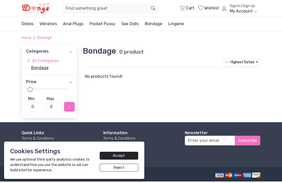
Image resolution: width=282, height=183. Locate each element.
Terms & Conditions (38, 138)
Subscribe (247, 140)
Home (26, 38)
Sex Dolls (130, 23)
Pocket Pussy (102, 23)
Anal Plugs (73, 23)
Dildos (27, 23)
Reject (118, 167)
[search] (153, 8)
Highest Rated (240, 62)
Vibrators (48, 23)
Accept (119, 156)
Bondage (153, 23)
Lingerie (176, 23)
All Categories (43, 60)
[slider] (30, 89)
